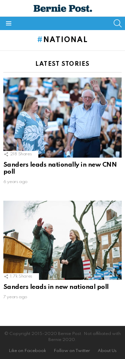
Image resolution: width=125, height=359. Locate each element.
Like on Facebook (27, 351)
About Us (107, 351)
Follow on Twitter (72, 351)
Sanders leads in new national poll (56, 287)
